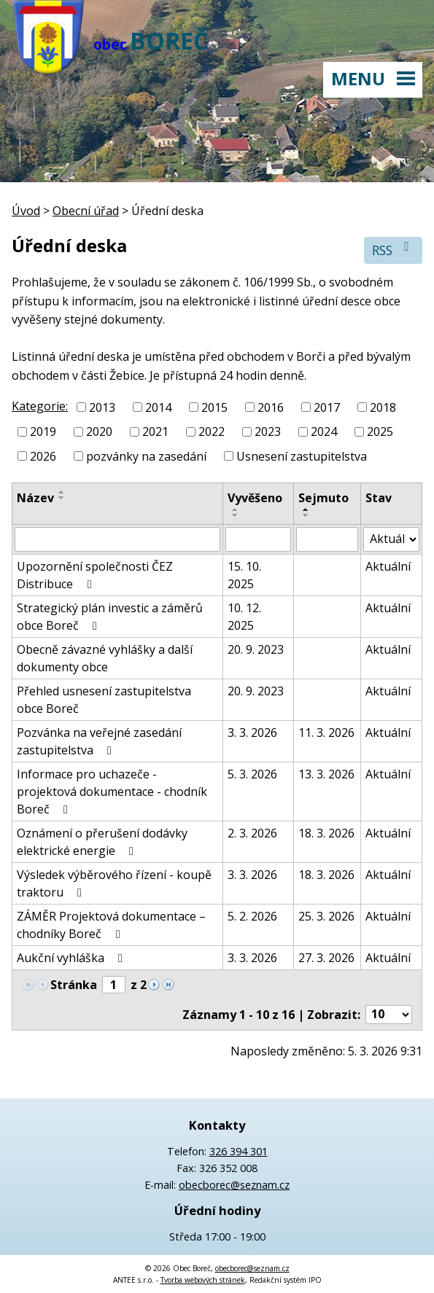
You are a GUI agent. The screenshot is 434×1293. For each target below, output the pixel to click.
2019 (43, 431)
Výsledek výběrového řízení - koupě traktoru (114, 883)
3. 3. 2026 (252, 732)
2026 (43, 456)
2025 (380, 431)
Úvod (26, 211)
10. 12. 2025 (244, 616)
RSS (393, 250)
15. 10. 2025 (244, 575)
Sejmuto (323, 498)
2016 (270, 407)
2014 (158, 407)
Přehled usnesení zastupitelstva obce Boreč (104, 699)
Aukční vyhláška (72, 958)
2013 (102, 407)
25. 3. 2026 (326, 916)
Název (35, 498)
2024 (324, 431)
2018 (383, 407)
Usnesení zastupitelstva (301, 456)
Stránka (73, 985)
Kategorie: (40, 406)
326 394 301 (238, 1151)
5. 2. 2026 (252, 916)
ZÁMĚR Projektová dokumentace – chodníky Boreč (111, 925)
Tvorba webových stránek (202, 1280)
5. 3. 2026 (252, 774)
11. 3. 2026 (326, 732)
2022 (211, 431)
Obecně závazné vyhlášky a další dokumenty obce (105, 658)
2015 (214, 407)
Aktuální (388, 566)
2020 (99, 431)
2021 (155, 431)
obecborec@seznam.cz (234, 1185)
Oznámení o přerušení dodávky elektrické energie (102, 842)
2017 (327, 407)
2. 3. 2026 (252, 833)
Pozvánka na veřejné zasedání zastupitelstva (99, 741)
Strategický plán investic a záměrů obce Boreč (110, 616)
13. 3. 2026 (326, 774)
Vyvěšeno (255, 498)
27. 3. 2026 (326, 958)
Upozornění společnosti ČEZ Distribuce (95, 575)
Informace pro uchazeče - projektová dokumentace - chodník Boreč (112, 791)
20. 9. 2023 (256, 649)
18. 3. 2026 (326, 833)
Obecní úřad (86, 211)
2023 (268, 431)
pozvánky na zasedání (146, 456)
